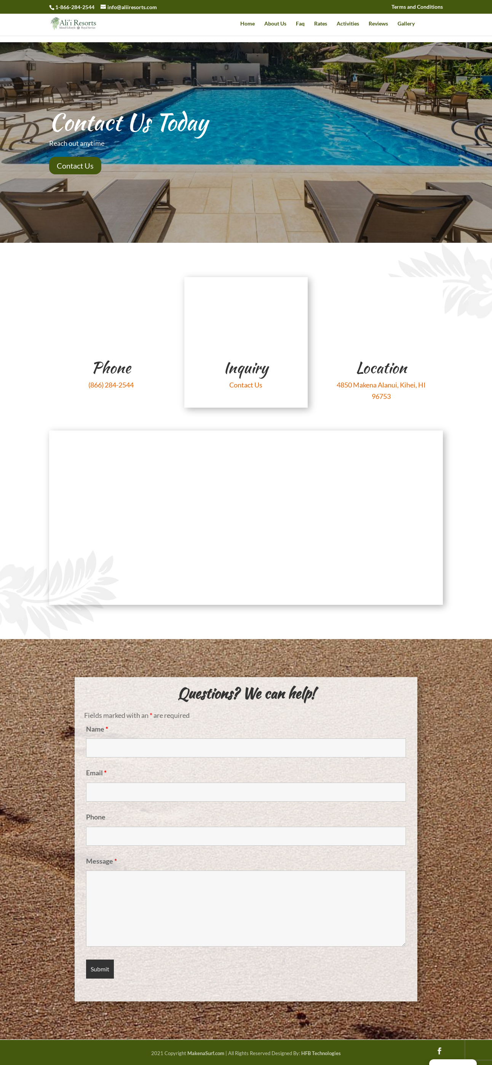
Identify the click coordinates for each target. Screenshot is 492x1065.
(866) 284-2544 (111, 385)
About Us (275, 24)
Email (96, 772)
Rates (320, 24)
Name (97, 729)
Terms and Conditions (417, 7)
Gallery (406, 24)
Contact (433, 24)
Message (101, 861)
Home (247, 24)
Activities (348, 24)
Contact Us (75, 165)
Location (381, 368)
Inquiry (246, 368)
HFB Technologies (321, 1053)
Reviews (378, 24)
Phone (111, 368)
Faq (300, 24)
